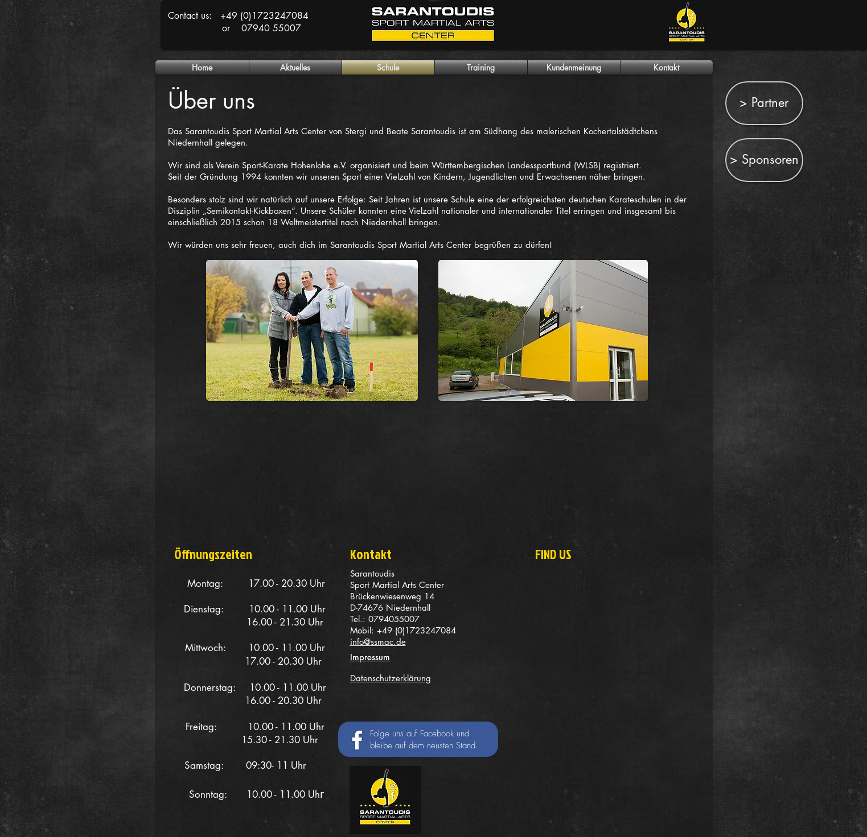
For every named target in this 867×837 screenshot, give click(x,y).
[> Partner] (764, 103)
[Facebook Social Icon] (354, 738)
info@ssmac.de (378, 641)
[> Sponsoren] (764, 160)
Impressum (370, 657)
